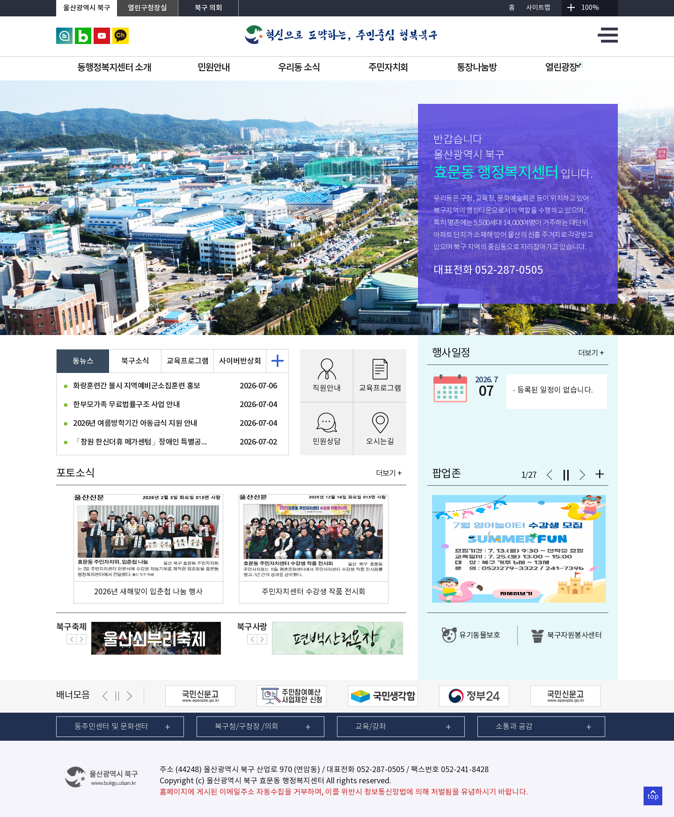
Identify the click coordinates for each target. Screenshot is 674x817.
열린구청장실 (147, 8)
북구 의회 (208, 8)
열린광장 (564, 67)
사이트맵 (538, 8)
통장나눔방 (477, 67)
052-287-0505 (509, 270)
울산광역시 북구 (86, 8)
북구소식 (135, 361)
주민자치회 (388, 67)
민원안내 (213, 67)
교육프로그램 (188, 361)
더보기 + (389, 473)
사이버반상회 (240, 361)
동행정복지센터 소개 (114, 67)
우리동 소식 (299, 67)
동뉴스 (83, 361)
